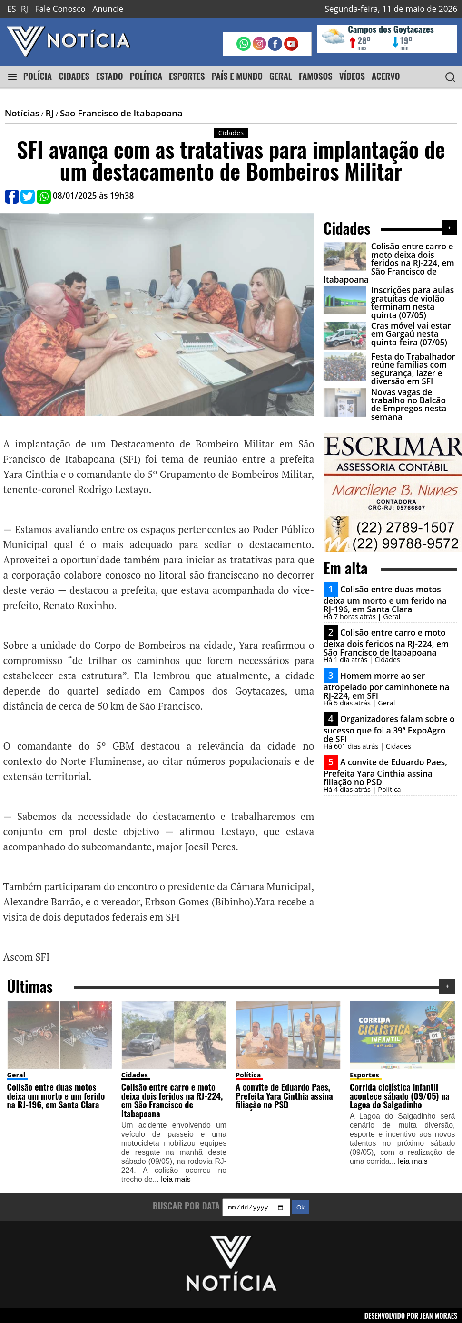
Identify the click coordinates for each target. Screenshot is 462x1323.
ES (11, 8)
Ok (300, 1207)
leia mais (175, 1178)
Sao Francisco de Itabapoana (121, 113)
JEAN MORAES (439, 1315)
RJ (24, 8)
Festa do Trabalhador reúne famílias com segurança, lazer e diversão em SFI (413, 369)
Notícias (22, 113)
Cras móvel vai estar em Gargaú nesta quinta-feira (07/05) (411, 334)
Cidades (134, 1073)
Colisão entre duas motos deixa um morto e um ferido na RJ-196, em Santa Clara (385, 599)
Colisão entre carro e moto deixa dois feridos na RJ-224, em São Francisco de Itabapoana (389, 263)
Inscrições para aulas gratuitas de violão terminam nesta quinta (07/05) (412, 302)
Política (248, 1073)
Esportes (364, 1073)
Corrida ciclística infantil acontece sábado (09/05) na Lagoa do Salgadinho (400, 1094)
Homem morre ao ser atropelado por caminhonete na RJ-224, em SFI (387, 685)
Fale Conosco (60, 8)
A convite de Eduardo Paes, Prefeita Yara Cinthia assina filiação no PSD (385, 772)
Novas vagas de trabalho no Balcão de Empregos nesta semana (409, 404)
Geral (16, 1073)
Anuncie (107, 8)
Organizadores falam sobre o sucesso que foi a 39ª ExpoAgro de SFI (389, 729)
